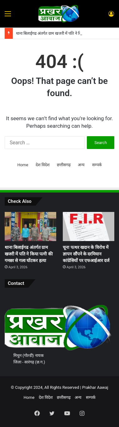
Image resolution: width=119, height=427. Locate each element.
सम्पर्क (97, 164)
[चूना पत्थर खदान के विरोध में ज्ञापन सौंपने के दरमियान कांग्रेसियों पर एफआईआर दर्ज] (88, 226)
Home (22, 164)
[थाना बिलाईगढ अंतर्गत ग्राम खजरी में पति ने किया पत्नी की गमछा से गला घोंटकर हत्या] (30, 226)
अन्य (81, 164)
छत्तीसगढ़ (64, 164)
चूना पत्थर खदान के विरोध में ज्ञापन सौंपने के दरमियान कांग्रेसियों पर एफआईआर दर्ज (86, 254)
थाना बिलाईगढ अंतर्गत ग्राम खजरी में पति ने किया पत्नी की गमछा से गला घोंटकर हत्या (29, 254)
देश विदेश (43, 164)
